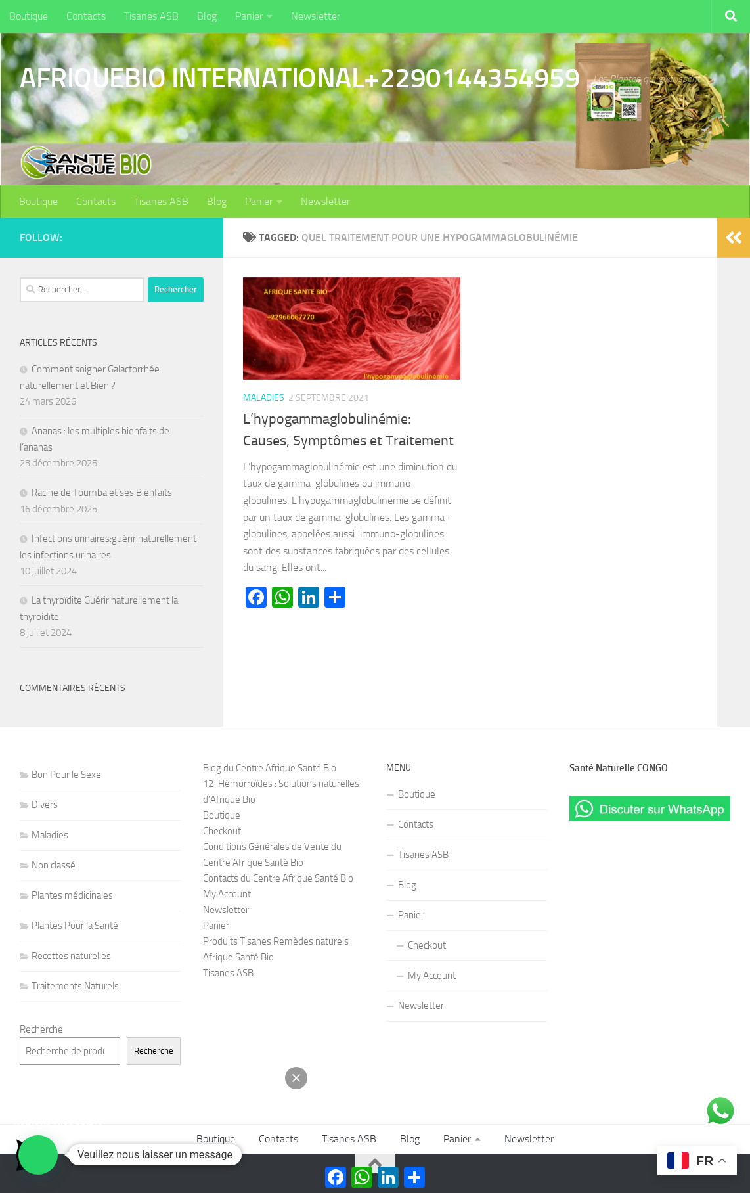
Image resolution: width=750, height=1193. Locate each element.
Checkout (222, 831)
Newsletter (315, 16)
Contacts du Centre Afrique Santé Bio (278, 878)
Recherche (41, 1029)
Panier (249, 16)
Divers (45, 805)
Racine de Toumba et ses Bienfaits (102, 493)
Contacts (86, 16)
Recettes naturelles (71, 956)
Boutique (28, 16)
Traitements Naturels (75, 986)
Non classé (54, 865)
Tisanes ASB (151, 16)
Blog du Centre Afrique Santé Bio (269, 768)
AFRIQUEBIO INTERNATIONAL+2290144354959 (300, 78)
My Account (227, 894)
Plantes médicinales (72, 895)
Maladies (263, 397)
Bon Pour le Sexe (66, 774)
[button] (38, 1155)
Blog (207, 16)
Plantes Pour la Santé (75, 926)
